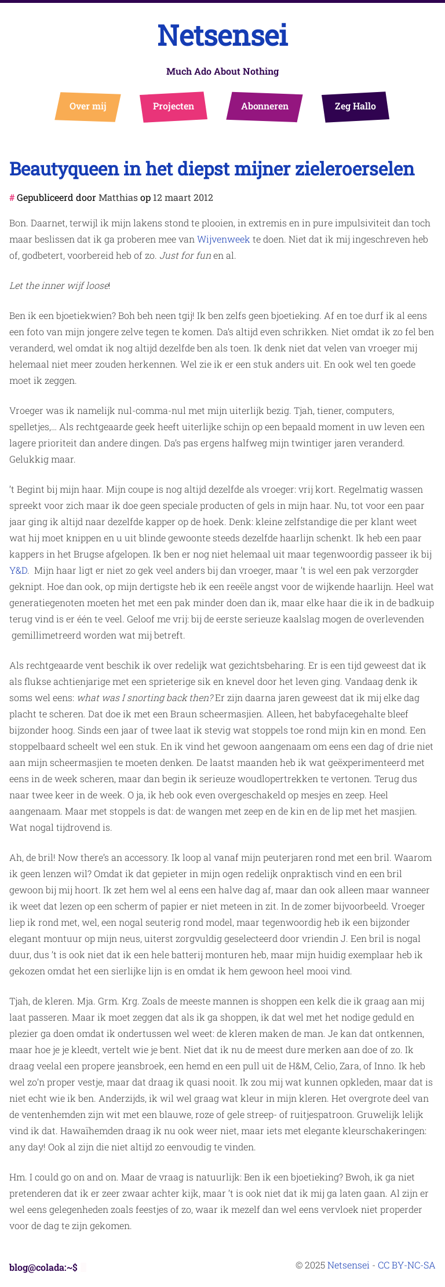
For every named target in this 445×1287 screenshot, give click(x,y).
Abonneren (265, 106)
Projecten (173, 106)
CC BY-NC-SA (407, 1265)
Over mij (88, 106)
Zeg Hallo (355, 106)
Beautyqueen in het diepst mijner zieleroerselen (211, 168)
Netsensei (222, 35)
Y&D (18, 570)
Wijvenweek (223, 239)
